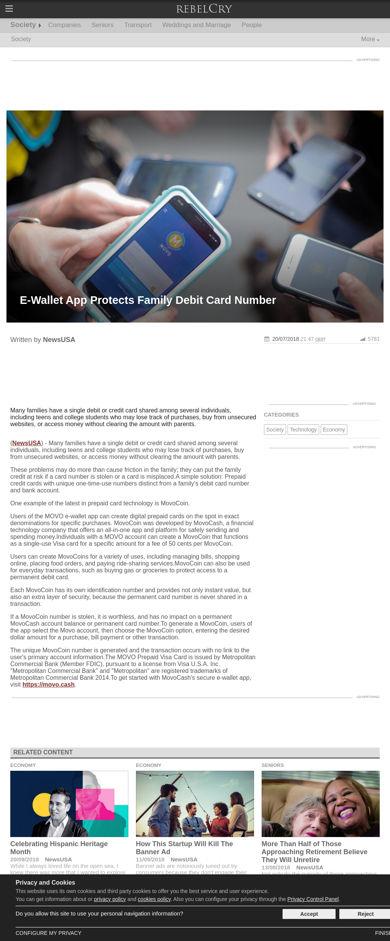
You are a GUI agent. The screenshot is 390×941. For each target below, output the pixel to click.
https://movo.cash (48, 684)
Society (23, 25)
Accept (309, 914)
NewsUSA (26, 443)
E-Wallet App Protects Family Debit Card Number (148, 300)
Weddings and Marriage (196, 25)
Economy (334, 430)
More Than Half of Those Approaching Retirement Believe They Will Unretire (315, 852)
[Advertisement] (195, 82)
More (368, 39)
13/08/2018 (276, 867)
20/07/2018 (285, 339)
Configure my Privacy (49, 933)
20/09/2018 (24, 859)
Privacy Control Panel (313, 899)
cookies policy (154, 899)
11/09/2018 (150, 859)
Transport (138, 25)
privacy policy (110, 899)
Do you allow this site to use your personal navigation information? (99, 913)
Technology (303, 430)
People (252, 25)
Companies (64, 25)
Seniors (103, 25)
